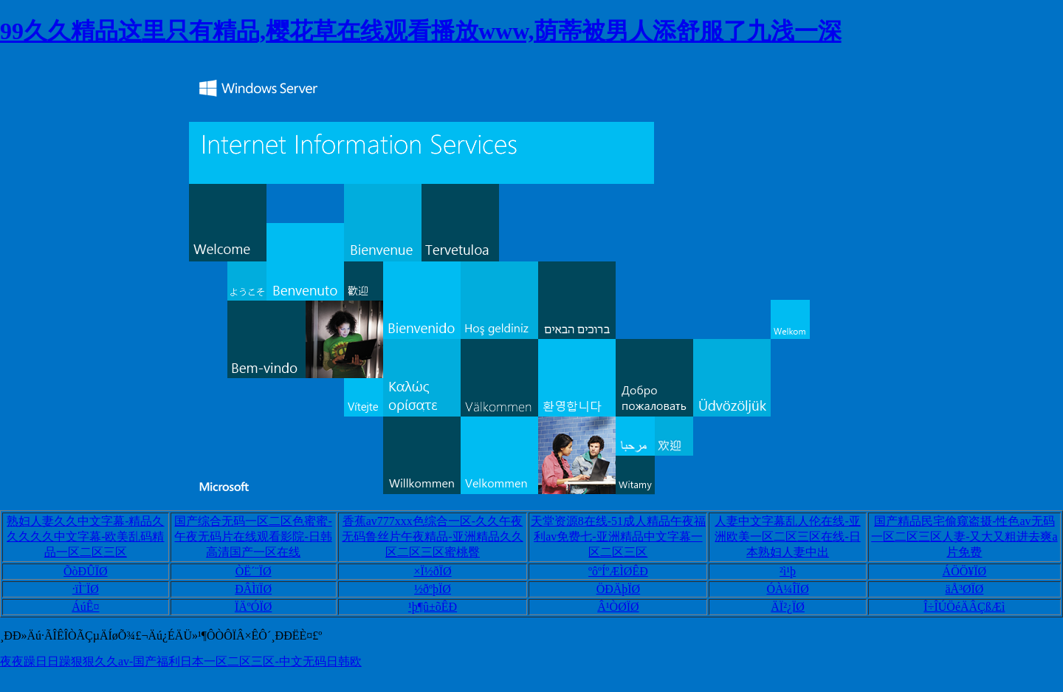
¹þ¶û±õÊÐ (432, 606)
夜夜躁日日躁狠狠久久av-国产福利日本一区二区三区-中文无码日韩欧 (181, 661)
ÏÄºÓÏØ (253, 606)
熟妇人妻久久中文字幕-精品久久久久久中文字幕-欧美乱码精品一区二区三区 (85, 536)
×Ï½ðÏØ (432, 571)
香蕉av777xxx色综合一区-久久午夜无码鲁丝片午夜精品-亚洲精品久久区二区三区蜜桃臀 (432, 536)
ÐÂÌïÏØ (253, 589)
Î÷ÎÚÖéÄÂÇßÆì (964, 606)
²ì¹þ (788, 571)
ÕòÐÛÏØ (85, 571)
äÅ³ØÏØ (964, 589)
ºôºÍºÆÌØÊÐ (618, 571)
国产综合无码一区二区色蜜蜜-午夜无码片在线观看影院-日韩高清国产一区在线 (252, 536)
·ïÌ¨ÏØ (85, 589)
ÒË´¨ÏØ (253, 571)
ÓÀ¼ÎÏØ (787, 589)
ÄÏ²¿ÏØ (788, 606)
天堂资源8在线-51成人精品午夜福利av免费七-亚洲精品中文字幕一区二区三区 (618, 536)
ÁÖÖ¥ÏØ (965, 571)
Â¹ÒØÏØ (618, 606)
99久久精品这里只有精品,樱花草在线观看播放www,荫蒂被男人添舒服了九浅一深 (421, 31)
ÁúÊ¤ (85, 606)
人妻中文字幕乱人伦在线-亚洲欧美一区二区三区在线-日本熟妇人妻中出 (787, 536)
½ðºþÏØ (432, 589)
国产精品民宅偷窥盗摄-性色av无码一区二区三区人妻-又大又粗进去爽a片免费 (964, 536)
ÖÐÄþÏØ (618, 589)
